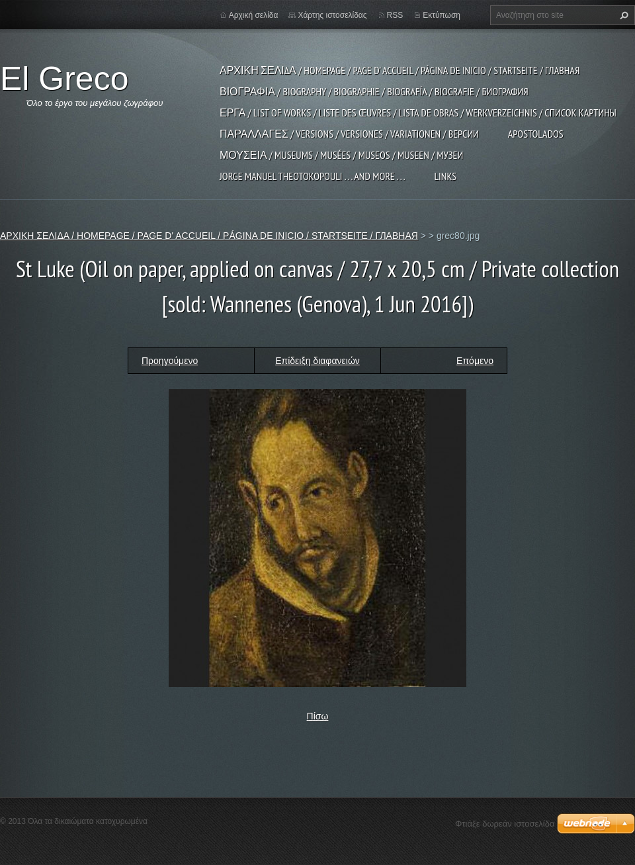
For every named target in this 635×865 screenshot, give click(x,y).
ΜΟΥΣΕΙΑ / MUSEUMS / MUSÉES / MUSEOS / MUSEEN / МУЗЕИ (341, 154)
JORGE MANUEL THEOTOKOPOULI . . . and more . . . (312, 176)
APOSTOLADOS (536, 133)
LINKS (445, 176)
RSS (395, 15)
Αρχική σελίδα (253, 15)
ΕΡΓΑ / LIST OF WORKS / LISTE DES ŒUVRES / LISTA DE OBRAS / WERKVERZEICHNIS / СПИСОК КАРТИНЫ (418, 112)
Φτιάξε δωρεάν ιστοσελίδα (504, 824)
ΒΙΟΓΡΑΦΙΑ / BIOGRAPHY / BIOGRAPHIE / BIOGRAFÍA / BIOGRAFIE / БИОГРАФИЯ (374, 91)
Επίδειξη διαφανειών (317, 360)
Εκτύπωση (441, 15)
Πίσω (318, 716)
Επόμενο (474, 360)
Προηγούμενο (170, 360)
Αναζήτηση (622, 15)
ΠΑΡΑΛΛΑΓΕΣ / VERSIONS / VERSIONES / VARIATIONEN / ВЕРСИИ (349, 133)
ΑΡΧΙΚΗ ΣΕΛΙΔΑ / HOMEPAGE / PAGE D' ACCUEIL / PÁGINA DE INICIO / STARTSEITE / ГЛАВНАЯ (399, 70)
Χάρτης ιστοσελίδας (332, 15)
